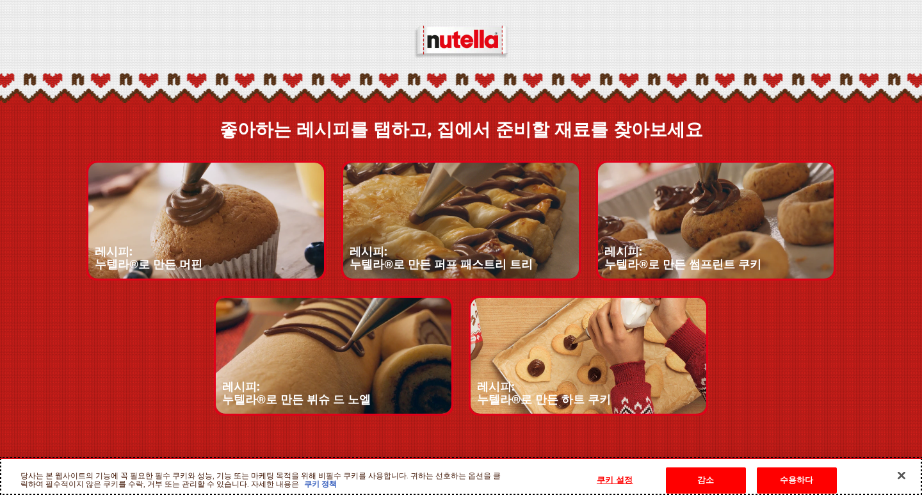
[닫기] (901, 475)
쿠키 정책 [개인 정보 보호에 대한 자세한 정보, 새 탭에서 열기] (319, 484)
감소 (705, 480)
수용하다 (797, 480)
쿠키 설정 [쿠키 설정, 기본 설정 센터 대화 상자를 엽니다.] (615, 480)
